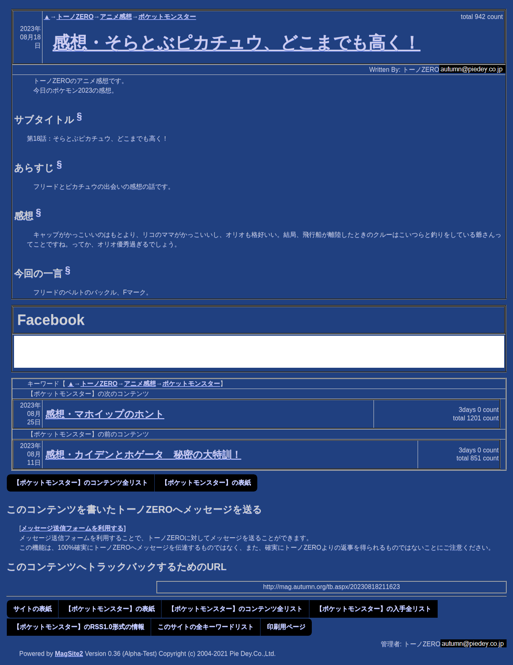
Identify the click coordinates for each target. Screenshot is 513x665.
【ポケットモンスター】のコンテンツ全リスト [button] (80, 482)
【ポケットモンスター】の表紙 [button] (206, 482)
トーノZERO (75, 16)
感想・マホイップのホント (104, 414)
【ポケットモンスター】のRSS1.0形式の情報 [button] (78, 626)
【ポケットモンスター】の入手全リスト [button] (373, 608)
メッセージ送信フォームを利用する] (73, 528)
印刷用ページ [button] (286, 626)
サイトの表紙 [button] (32, 608)
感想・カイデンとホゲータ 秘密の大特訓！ (143, 454)
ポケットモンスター (167, 16)
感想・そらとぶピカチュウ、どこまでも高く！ (236, 42)
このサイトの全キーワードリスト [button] (206, 626)
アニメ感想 (116, 16)
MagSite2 (69, 653)
